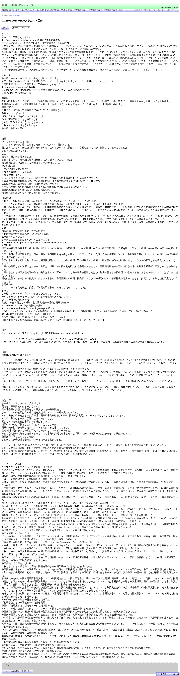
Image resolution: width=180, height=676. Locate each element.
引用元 (5, 27)
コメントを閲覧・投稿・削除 (18, 671)
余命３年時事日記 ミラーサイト (30, 661)
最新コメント (125, 10)
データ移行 (167, 10)
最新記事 (6, 10)
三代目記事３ (110, 10)
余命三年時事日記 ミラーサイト (20, 5)
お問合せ (44, 10)
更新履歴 (138, 10)
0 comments (16, 15)
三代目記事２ (95, 10)
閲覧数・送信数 (152, 10)
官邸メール (18, 10)
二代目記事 (66, 10)
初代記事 (55, 10)
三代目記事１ (80, 10)
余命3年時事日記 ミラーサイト (49, 661)
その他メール (32, 10)
